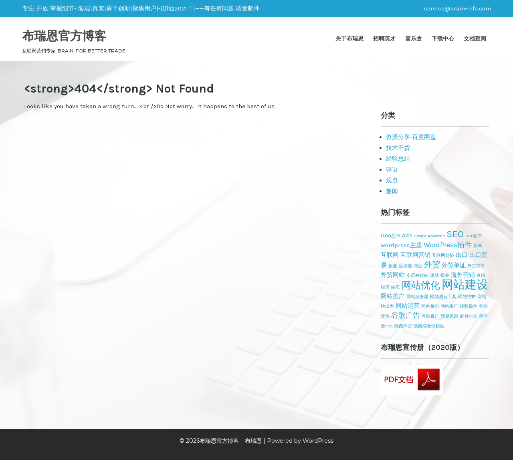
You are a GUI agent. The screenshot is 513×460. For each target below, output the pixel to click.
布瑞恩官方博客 (64, 35)
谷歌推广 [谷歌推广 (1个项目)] (430, 316)
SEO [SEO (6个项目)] (455, 234)
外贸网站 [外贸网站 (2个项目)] (393, 274)
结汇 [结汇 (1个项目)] (395, 287)
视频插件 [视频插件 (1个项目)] (468, 306)
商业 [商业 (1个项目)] (418, 265)
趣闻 (392, 191)
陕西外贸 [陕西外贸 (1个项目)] (403, 326)
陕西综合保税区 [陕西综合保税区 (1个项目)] (429, 326)
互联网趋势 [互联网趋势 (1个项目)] (443, 255)
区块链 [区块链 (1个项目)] (405, 265)
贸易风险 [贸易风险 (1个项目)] (449, 316)
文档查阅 (475, 38)
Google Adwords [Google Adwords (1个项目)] (429, 235)
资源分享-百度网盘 (411, 137)
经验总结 (398, 158)
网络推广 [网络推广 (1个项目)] (449, 306)
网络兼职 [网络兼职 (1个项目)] (430, 306)
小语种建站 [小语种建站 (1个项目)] (417, 275)
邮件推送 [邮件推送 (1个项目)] (469, 316)
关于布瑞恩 (349, 38)
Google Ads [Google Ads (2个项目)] (396, 235)
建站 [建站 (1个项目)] (434, 275)
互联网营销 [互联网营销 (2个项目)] (415, 254)
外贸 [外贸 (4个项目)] (432, 264)
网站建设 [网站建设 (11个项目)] (465, 284)
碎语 (392, 169)
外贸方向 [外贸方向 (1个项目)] (476, 265)
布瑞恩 (253, 440)
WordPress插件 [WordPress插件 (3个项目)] (448, 245)
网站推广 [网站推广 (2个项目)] (393, 296)
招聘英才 (384, 38)
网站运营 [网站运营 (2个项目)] (408, 305)
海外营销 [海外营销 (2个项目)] (463, 274)
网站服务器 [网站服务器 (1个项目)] (417, 296)
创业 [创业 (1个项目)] (392, 265)
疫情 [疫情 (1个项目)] (481, 275)
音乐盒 (413, 38)
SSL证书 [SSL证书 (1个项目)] (473, 235)
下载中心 (443, 38)
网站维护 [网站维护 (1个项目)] (467, 296)
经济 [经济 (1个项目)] (385, 287)
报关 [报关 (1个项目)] (444, 275)
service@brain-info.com (457, 8)
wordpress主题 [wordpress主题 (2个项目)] (401, 245)
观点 (392, 180)
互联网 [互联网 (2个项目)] (390, 254)
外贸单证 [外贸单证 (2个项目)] (454, 265)
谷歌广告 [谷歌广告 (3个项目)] (405, 315)
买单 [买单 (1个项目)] (477, 245)
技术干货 (398, 147)
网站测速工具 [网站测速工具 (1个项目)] (443, 296)
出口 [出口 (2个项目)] (462, 254)
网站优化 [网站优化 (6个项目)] (421, 285)
